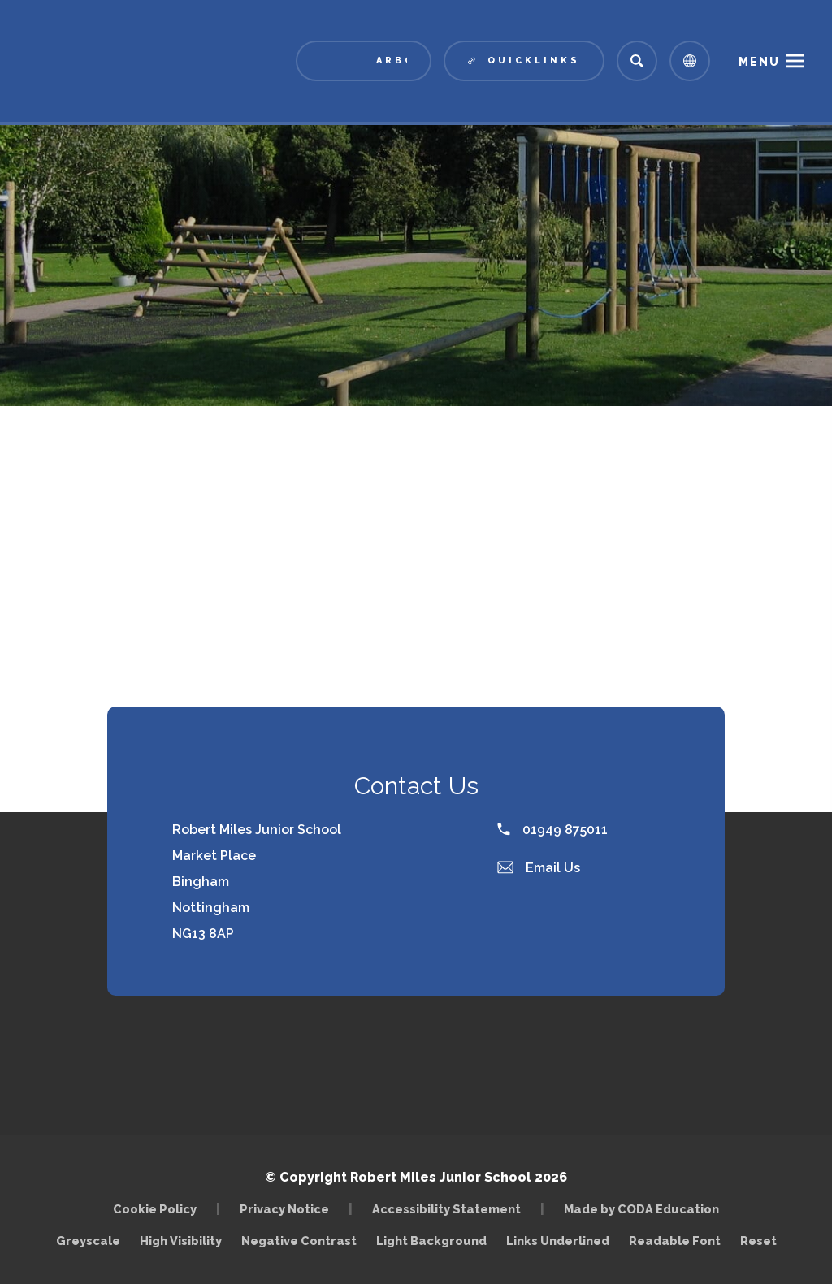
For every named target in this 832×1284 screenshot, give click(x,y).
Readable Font (675, 1240)
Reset (758, 1240)
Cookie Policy (155, 1209)
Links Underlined (557, 1240)
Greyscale (88, 1240)
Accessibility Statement (446, 1209)
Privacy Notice (284, 1209)
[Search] (637, 61)
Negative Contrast (299, 1240)
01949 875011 (552, 829)
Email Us (538, 867)
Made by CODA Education (641, 1209)
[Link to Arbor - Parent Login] (363, 61)
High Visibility (181, 1240)
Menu (759, 61)
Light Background (431, 1240)
